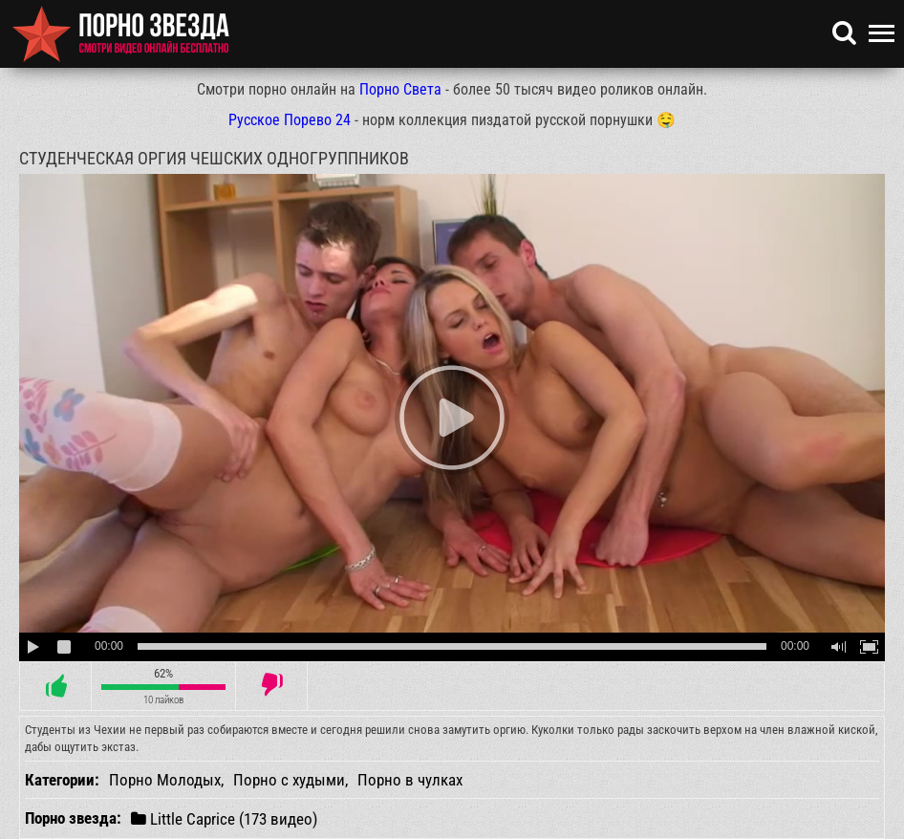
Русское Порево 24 (289, 120)
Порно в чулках (410, 779)
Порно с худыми (289, 779)
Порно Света (400, 89)
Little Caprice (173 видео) (224, 818)
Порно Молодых (165, 779)
